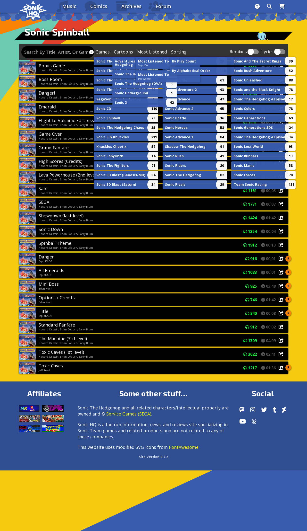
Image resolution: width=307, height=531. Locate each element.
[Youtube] (242, 421)
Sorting (179, 51)
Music (69, 6)
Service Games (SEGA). (129, 414)
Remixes (238, 51)
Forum (163, 6)
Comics (98, 6)
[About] (257, 6)
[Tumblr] (274, 410)
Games (102, 51)
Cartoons (123, 51)
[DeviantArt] (284, 410)
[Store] (281, 6)
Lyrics (267, 51)
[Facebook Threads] (254, 421)
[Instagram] (252, 410)
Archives (131, 6)
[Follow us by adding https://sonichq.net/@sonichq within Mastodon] (241, 410)
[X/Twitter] (264, 410)
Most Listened (152, 51)
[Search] (269, 6)
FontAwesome (184, 447)
